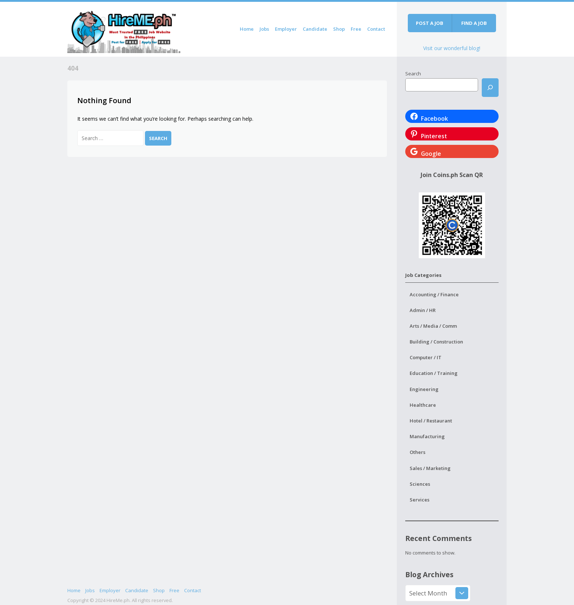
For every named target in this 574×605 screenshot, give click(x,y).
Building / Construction (436, 341)
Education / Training (434, 373)
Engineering (424, 389)
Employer (286, 29)
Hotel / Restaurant (431, 420)
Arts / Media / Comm (433, 326)
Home (247, 29)
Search (413, 73)
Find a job (474, 23)
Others (417, 452)
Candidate (315, 29)
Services (419, 499)
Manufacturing (427, 436)
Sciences (420, 484)
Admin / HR (423, 310)
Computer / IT (425, 357)
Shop (339, 29)
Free (356, 29)
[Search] (490, 87)
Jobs (264, 29)
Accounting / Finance (434, 294)
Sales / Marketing (430, 468)
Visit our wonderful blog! (451, 48)
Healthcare (423, 405)
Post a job (429, 23)
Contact (376, 29)
